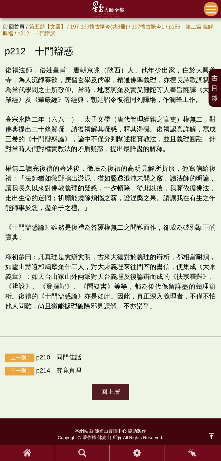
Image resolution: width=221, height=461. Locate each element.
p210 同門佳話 (43, 357)
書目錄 (214, 88)
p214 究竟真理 (43, 370)
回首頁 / (19, 26)
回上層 (110, 391)
